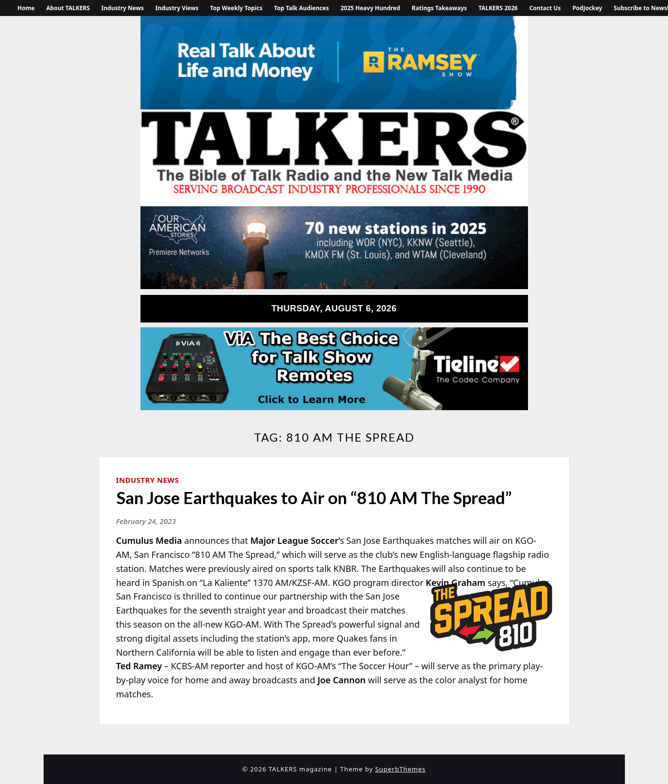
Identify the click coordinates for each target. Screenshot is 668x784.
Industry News (122, 8)
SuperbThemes (400, 769)
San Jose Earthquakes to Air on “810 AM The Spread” (314, 497)
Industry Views (177, 8)
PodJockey (587, 8)
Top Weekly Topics (236, 8)
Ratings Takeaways (439, 8)
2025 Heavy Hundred (370, 8)
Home (26, 8)
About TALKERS (68, 8)
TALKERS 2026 (498, 8)
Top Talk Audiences (301, 8)
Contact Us (545, 8)
